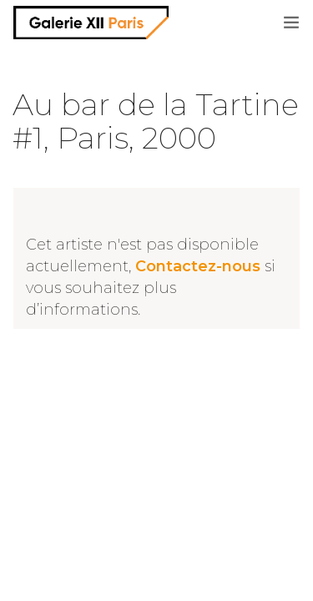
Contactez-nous (197, 266)
